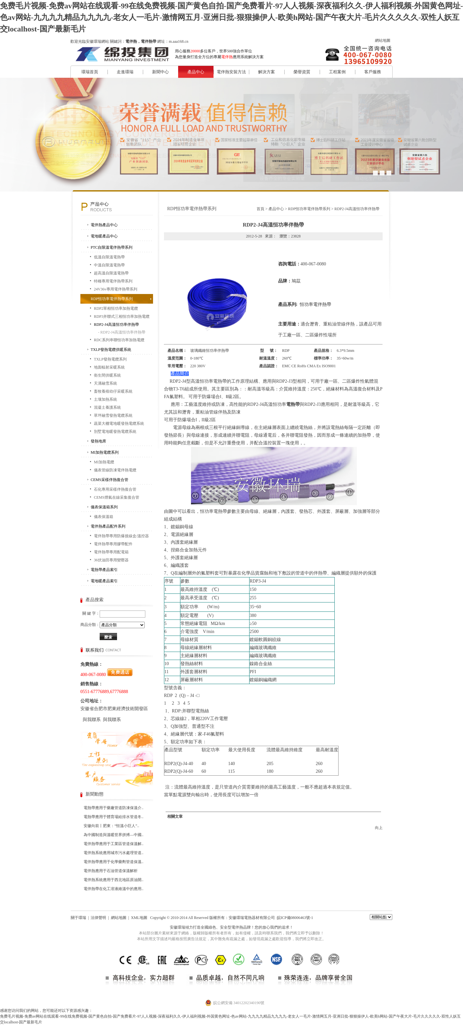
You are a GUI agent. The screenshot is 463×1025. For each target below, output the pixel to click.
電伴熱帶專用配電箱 (111, 552)
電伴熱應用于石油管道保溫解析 (111, 871)
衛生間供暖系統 (107, 375)
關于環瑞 (78, 917)
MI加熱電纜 (104, 462)
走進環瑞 (125, 71)
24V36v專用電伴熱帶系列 (115, 289)
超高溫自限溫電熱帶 (111, 273)
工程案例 (337, 71)
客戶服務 (372, 71)
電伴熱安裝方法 (231, 71)
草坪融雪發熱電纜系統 (113, 415)
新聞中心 (160, 71)
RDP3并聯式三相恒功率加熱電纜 (122, 316)
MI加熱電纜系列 (105, 452)
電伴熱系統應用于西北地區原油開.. (113, 880)
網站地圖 (382, 40)
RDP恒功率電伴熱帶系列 (112, 299)
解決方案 (266, 71)
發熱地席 (98, 441)
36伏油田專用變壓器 (111, 560)
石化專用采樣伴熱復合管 (115, 489)
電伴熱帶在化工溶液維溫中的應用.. (113, 889)
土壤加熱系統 (105, 399)
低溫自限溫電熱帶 (109, 257)
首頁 (260, 209)
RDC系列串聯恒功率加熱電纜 (119, 340)
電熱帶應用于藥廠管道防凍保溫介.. (113, 808)
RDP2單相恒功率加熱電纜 (116, 308)
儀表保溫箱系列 (104, 507)
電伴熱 (237, 927)
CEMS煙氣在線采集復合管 (116, 497)
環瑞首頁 (89, 71)
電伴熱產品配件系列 (108, 526)
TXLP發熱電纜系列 (110, 359)
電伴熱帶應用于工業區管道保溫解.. (113, 844)
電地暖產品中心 (104, 236)
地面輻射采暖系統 (109, 367)
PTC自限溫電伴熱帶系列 (111, 247)
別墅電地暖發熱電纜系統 (115, 431)
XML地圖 (139, 917)
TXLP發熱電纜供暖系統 (111, 349)
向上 (379, 827)
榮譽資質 (302, 71)
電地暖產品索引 (104, 581)
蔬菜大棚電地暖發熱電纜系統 (119, 423)
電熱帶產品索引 (104, 569)
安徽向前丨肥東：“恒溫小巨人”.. (111, 826)
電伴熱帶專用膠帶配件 (113, 544)
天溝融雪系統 (105, 383)
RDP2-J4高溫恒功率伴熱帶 (116, 324)
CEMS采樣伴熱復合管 (109, 479)
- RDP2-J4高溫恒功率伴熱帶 (121, 332)
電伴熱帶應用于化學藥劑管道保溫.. (113, 862)
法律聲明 (98, 917)
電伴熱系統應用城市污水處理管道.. (113, 853)
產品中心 (195, 71)
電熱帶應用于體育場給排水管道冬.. (113, 817)
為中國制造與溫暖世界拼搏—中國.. (113, 835)
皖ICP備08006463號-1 (295, 917)
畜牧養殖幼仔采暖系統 (113, 391)
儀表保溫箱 (103, 516)
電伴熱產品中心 (104, 225)
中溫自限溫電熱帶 (109, 265)
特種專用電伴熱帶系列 (113, 281)
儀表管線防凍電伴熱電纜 (115, 470)
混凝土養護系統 (107, 407)
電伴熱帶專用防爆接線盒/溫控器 (121, 536)
